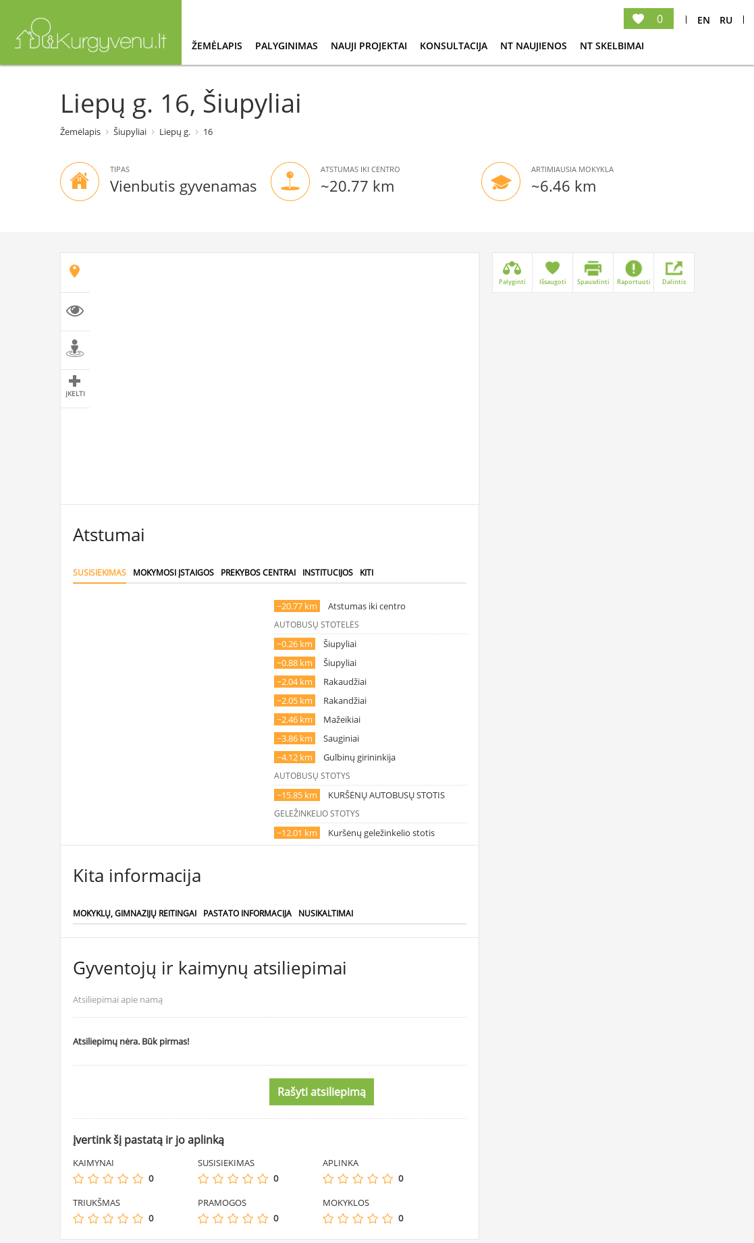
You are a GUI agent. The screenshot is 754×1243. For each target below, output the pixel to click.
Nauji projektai (370, 45)
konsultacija (455, 45)
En (703, 19)
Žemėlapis (218, 45)
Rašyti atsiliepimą (321, 1091)
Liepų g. (174, 132)
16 (208, 132)
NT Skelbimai (612, 45)
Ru (726, 19)
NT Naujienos (535, 45)
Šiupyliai (129, 132)
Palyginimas (288, 45)
